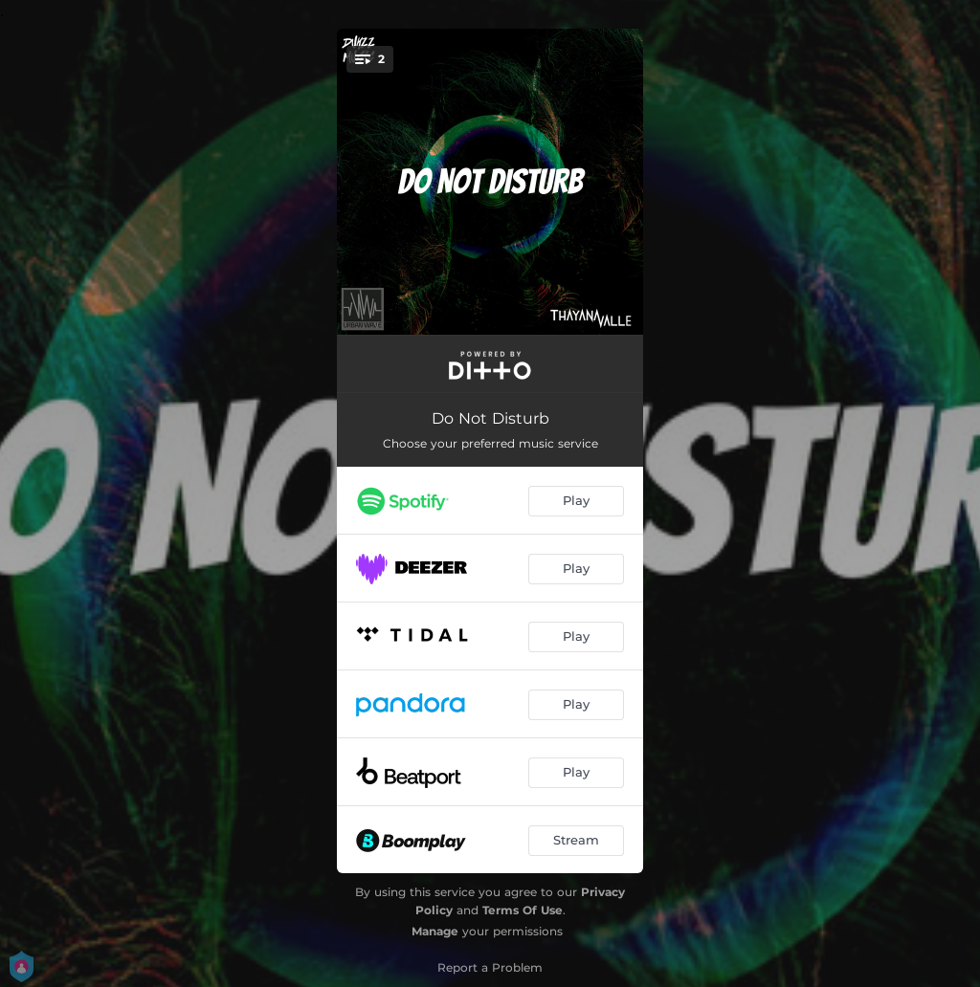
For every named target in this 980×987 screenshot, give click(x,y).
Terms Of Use (522, 910)
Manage (435, 931)
